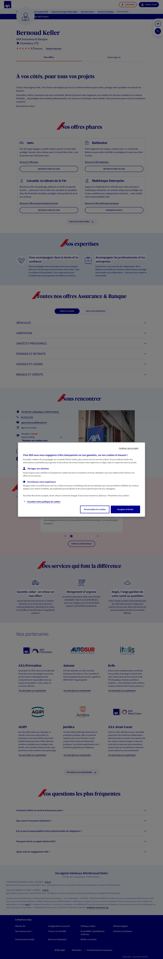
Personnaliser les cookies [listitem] (95, 509)
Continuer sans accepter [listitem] (129, 448)
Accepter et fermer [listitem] (125, 509)
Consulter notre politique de (43, 501)
